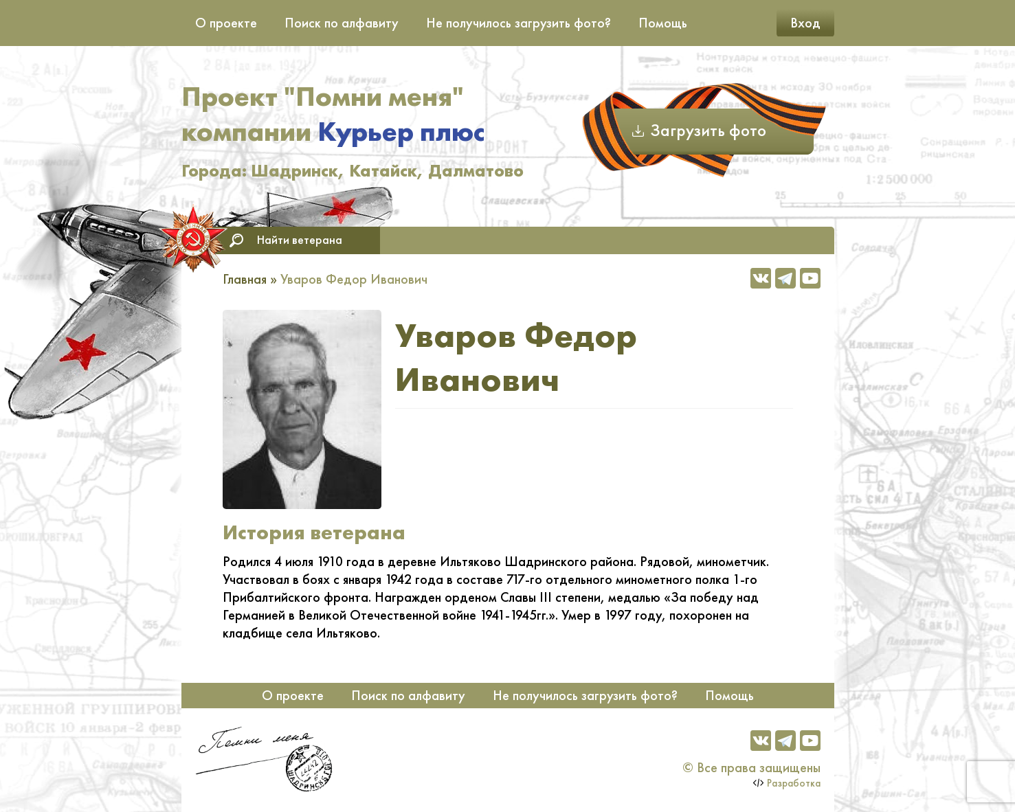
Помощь (662, 23)
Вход (805, 23)
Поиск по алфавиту (342, 23)
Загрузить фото (708, 130)
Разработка (794, 783)
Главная (245, 279)
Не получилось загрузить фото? (518, 23)
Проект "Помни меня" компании (332, 114)
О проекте (226, 23)
